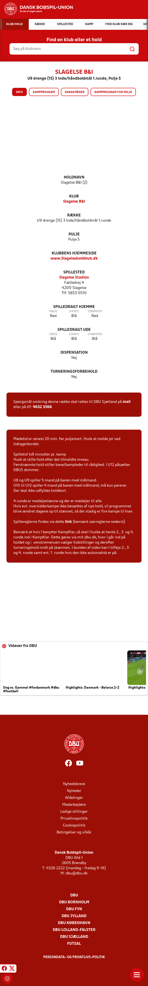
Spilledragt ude (74, 330)
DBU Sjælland (74, 937)
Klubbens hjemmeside (74, 253)
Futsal (74, 944)
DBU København (74, 923)
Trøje (53, 311)
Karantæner (74, 92)
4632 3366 (42, 407)
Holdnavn (74, 177)
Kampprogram (44, 92)
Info (19, 92)
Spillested (74, 272)
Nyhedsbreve (74, 784)
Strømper (95, 311)
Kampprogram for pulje (113, 92)
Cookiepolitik (74, 825)
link (68, 522)
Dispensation (74, 353)
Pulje (74, 234)
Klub (74, 196)
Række (74, 215)
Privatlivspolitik (74, 818)
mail (126, 402)
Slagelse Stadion (74, 277)
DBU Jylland (74, 916)
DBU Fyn (74, 909)
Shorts (74, 311)
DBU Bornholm (74, 902)
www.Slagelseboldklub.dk (74, 258)
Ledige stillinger (74, 812)
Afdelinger (74, 798)
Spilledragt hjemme (74, 307)
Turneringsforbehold (74, 372)
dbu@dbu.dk (77, 873)
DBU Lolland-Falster (74, 930)
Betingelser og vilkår (74, 832)
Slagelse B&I (74, 202)
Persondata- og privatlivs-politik (74, 957)
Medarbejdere (74, 805)
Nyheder (74, 791)
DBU (74, 895)
